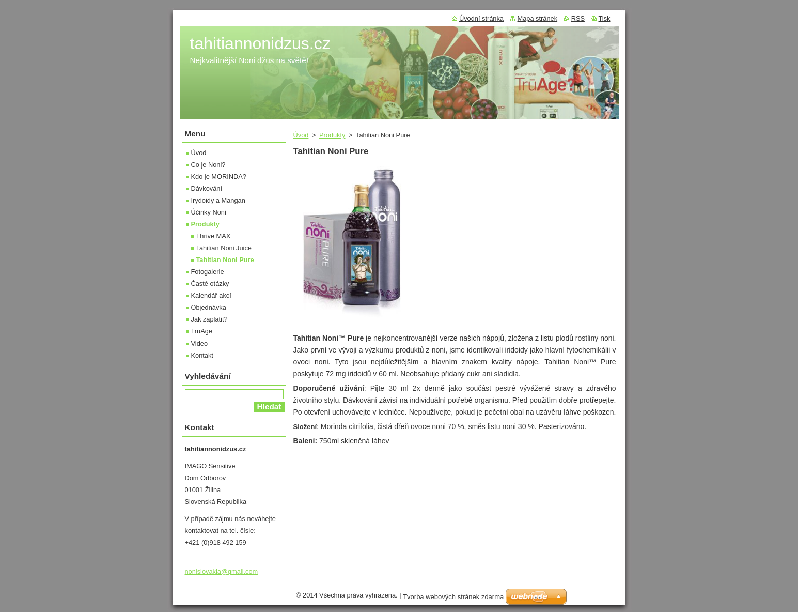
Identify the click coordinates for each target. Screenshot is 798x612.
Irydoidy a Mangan (218, 200)
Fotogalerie (207, 272)
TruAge (202, 331)
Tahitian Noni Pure (225, 260)
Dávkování (206, 188)
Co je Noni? (208, 165)
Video (199, 343)
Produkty (332, 135)
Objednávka (208, 307)
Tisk (605, 18)
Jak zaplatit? (209, 319)
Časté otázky (210, 283)
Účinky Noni (208, 212)
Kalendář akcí (211, 295)
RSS (578, 18)
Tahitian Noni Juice (224, 248)
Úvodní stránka (481, 18)
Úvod (301, 135)
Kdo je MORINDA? (218, 176)
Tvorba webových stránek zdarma (453, 597)
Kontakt (202, 355)
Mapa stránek (538, 18)
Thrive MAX (213, 236)
